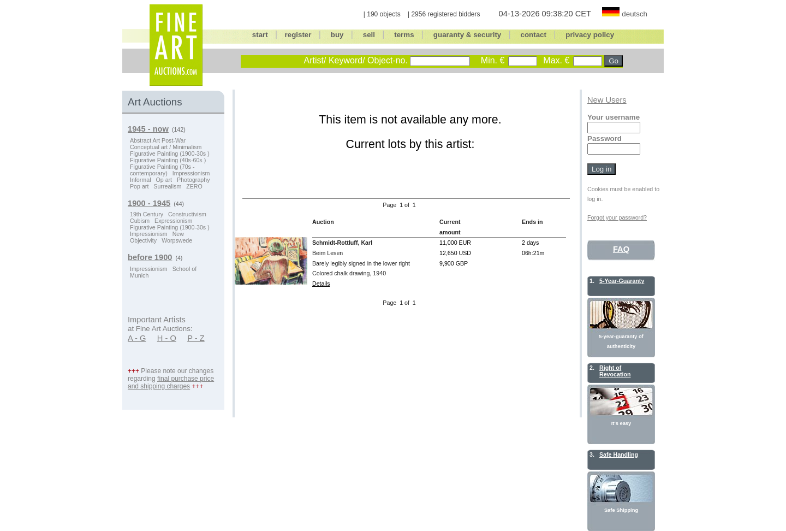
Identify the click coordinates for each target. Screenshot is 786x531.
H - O (166, 338)
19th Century (146, 214)
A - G (137, 338)
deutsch (634, 14)
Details (321, 283)
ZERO (194, 186)
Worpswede (177, 240)
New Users (607, 100)
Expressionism (173, 220)
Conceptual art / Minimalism (165, 147)
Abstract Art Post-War (158, 140)
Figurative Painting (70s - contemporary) (162, 169)
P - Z (196, 338)
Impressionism (191, 173)
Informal (140, 179)
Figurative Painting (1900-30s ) (170, 153)
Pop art (139, 186)
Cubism (140, 220)
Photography (193, 179)
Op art (164, 179)
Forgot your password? (617, 217)
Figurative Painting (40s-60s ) (168, 160)
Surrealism (167, 186)
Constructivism (187, 214)
